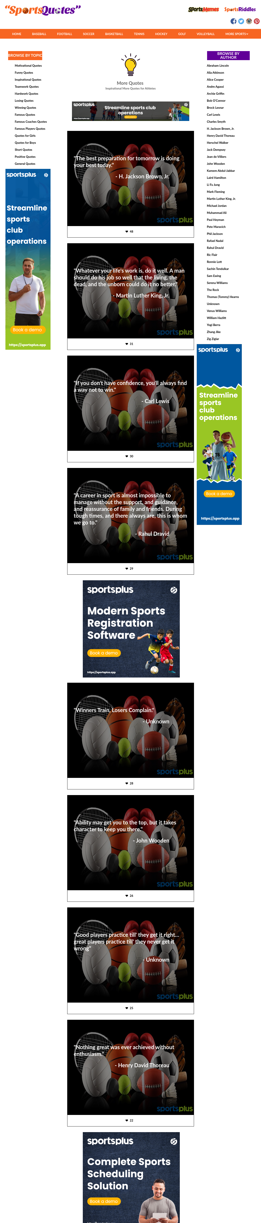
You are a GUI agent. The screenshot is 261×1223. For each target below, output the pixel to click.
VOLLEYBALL (206, 34)
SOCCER (88, 34)
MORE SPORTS (236, 34)
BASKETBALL (114, 34)
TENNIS (139, 34)
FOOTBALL (64, 34)
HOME (16, 34)
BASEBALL (39, 34)
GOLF (182, 34)
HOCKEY (161, 34)
